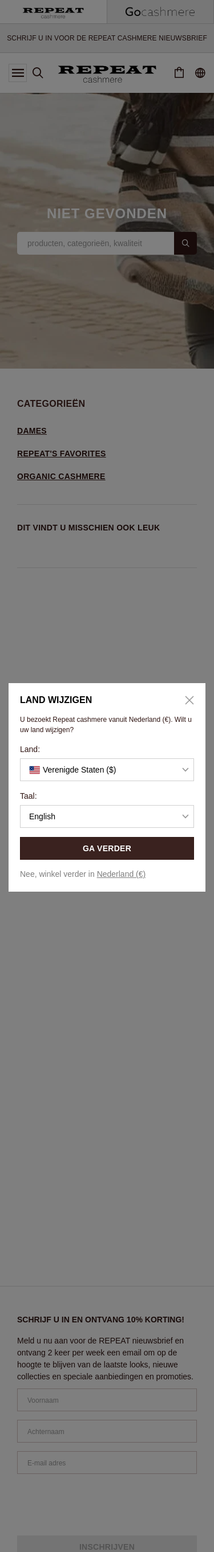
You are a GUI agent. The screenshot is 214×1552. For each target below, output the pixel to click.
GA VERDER (107, 848)
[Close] (185, 700)
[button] (107, 769)
